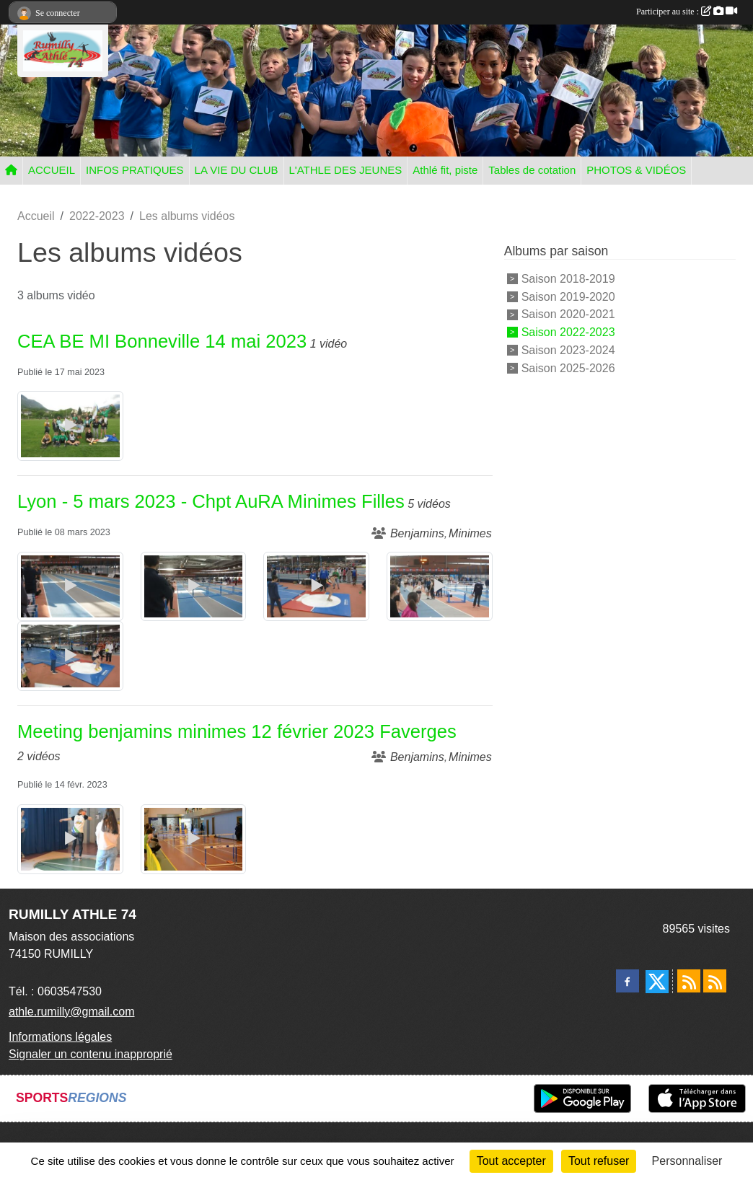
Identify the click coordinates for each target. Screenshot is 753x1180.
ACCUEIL (51, 170)
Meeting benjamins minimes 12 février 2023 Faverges (237, 731)
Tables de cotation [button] (532, 170)
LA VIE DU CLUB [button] (236, 170)
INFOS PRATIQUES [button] (135, 170)
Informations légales (60, 1037)
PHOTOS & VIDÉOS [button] (636, 170)
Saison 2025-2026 (568, 367)
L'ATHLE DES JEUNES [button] (345, 170)
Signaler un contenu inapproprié (90, 1054)
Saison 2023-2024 (568, 350)
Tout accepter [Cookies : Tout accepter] (511, 1161)
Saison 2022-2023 (568, 332)
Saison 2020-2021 (568, 314)
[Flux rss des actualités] (688, 980)
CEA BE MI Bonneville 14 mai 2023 (162, 341)
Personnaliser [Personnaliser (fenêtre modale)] (687, 1161)
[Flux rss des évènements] (714, 980)
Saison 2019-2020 (568, 296)
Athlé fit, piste (445, 170)
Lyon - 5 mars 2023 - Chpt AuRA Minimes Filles (211, 501)
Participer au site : (686, 11)
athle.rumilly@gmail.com (72, 1011)
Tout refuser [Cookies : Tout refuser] (598, 1161)
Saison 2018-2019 (568, 279)
